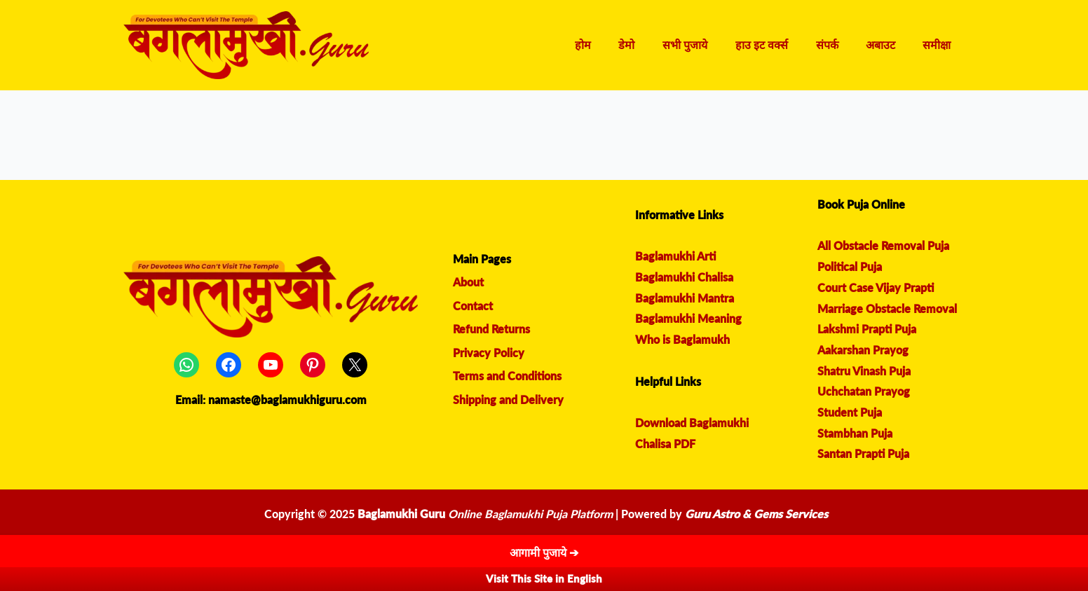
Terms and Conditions (507, 376)
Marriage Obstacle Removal (887, 308)
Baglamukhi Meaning (688, 318)
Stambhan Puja (854, 433)
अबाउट (888, 45)
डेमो (655, 45)
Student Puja (849, 412)
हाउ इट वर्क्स (779, 45)
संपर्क (840, 45)
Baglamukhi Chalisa (684, 277)
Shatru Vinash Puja (864, 370)
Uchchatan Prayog (863, 391)
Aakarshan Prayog (863, 349)
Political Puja (849, 266)
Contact (473, 305)
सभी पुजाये (708, 45)
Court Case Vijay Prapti (875, 287)
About (468, 281)
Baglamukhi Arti (675, 256)
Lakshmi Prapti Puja (866, 328)
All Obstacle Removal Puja (883, 245)
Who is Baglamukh (682, 339)
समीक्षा (939, 45)
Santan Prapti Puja (863, 453)
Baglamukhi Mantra (684, 298)
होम (616, 45)
